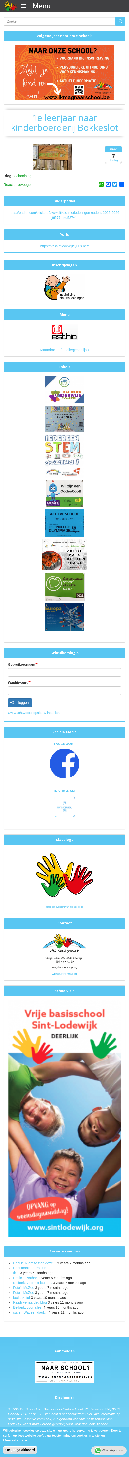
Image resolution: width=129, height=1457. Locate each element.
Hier (46, 1414)
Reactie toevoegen (18, 185)
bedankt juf (22, 1297)
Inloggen (19, 703)
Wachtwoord (18, 683)
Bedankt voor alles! (28, 1307)
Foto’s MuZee (23, 1288)
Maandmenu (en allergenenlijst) (64, 350)
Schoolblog (22, 176)
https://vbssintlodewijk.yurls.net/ (64, 246)
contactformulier (80, 1414)
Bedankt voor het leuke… (32, 1283)
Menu (41, 5)
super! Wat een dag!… (30, 1312)
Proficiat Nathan (25, 1278)
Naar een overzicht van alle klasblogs (64, 907)
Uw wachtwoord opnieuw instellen (34, 713)
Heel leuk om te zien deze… (34, 1263)
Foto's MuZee (23, 1293)
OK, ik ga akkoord (20, 1451)
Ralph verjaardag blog (30, 1302)
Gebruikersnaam (21, 664)
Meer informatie (15, 1441)
